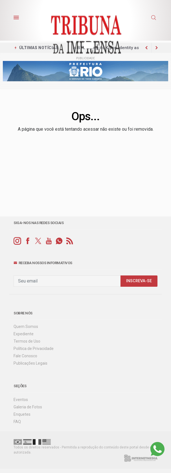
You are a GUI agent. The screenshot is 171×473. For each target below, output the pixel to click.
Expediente (24, 334)
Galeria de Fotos (28, 407)
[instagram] (17, 241)
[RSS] (69, 241)
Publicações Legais (30, 363)
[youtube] (48, 241)
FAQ (17, 421)
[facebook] (28, 241)
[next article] (146, 48)
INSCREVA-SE (139, 281)
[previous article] (157, 48)
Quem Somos (26, 326)
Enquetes (22, 414)
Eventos (21, 399)
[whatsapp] (59, 241)
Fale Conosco (25, 356)
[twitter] (38, 241)
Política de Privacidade (34, 348)
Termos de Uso (27, 341)
